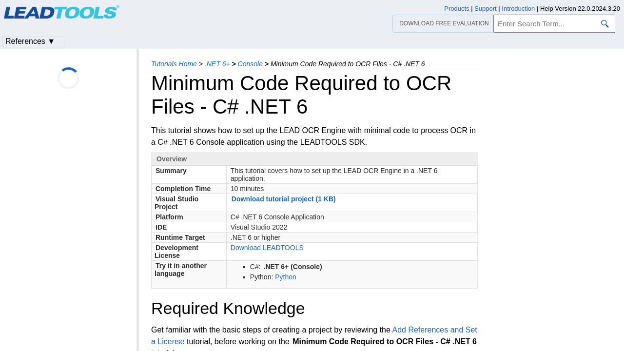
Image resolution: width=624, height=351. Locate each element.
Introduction (518, 8)
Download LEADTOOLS (267, 248)
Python (285, 277)
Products (456, 8)
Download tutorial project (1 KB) (284, 199)
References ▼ (30, 41)
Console (250, 64)
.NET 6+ (217, 64)
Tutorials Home (174, 64)
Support (485, 8)
